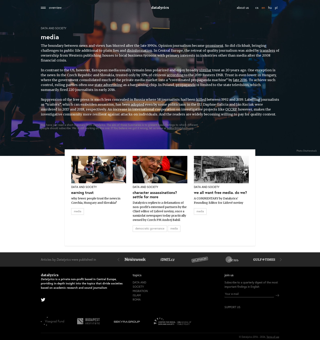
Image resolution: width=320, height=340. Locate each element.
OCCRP (230, 109)
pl (276, 7)
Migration (140, 291)
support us (232, 307)
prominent (214, 46)
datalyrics (160, 7)
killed (201, 99)
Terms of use (273, 336)
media (77, 211)
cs (256, 7)
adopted (137, 104)
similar (205, 70)
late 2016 (240, 80)
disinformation (139, 50)
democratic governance (149, 228)
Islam (137, 295)
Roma (137, 299)
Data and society (53, 28)
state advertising (108, 85)
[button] (119, 259)
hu (270, 7)
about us (243, 7)
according (175, 75)
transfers (267, 50)
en (263, 7)
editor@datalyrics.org (180, 128)
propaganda (186, 85)
